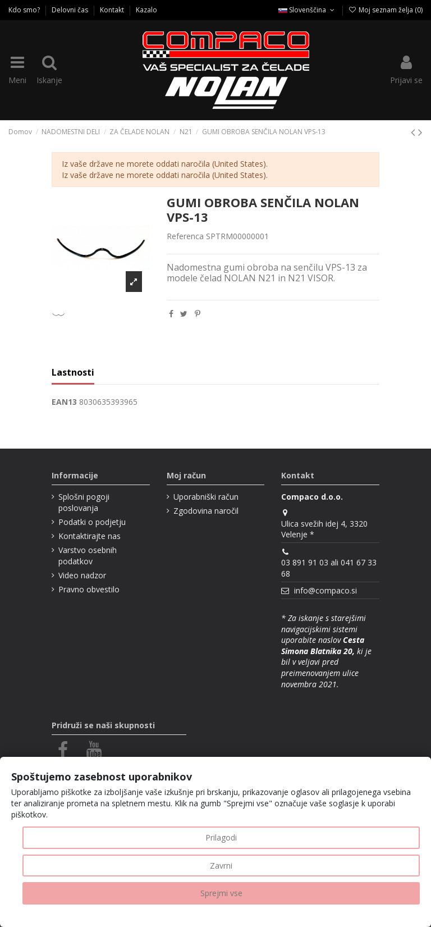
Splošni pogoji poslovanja (83, 502)
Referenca (185, 236)
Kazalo (146, 10)
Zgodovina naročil (206, 510)
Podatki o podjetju (92, 522)
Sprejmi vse (221, 893)
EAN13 (64, 401)
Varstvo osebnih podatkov (87, 556)
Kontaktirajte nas (89, 536)
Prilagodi (221, 837)
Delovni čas (71, 10)
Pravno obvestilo (89, 589)
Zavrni (221, 865)
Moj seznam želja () (386, 10)
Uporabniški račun (206, 496)
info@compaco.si (325, 590)
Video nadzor (82, 575)
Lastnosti (73, 372)
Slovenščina (307, 10)
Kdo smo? (25, 10)
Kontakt (113, 10)
